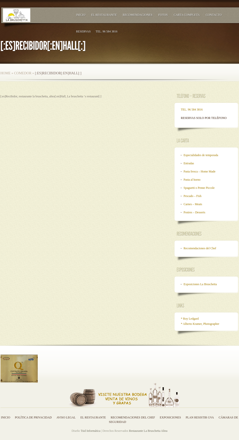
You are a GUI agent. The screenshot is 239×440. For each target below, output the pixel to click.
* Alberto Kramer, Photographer (200, 324)
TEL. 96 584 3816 (106, 31)
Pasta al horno (192, 179)
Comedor (23, 73)
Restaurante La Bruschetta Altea (148, 431)
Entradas (189, 163)
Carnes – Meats (193, 204)
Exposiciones (170, 417)
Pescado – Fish (193, 196)
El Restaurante (104, 15)
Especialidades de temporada (201, 155)
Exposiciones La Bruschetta (200, 284)
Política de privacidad (33, 417)
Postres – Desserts (194, 212)
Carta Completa (187, 15)
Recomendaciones (137, 15)
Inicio (80, 15)
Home (5, 73)
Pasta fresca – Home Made (200, 171)
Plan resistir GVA (200, 417)
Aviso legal (66, 417)
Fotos (163, 15)
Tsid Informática (90, 431)
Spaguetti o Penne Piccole (199, 188)
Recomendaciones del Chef (200, 248)
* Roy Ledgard (190, 318)
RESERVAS (83, 31)
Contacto (214, 15)
